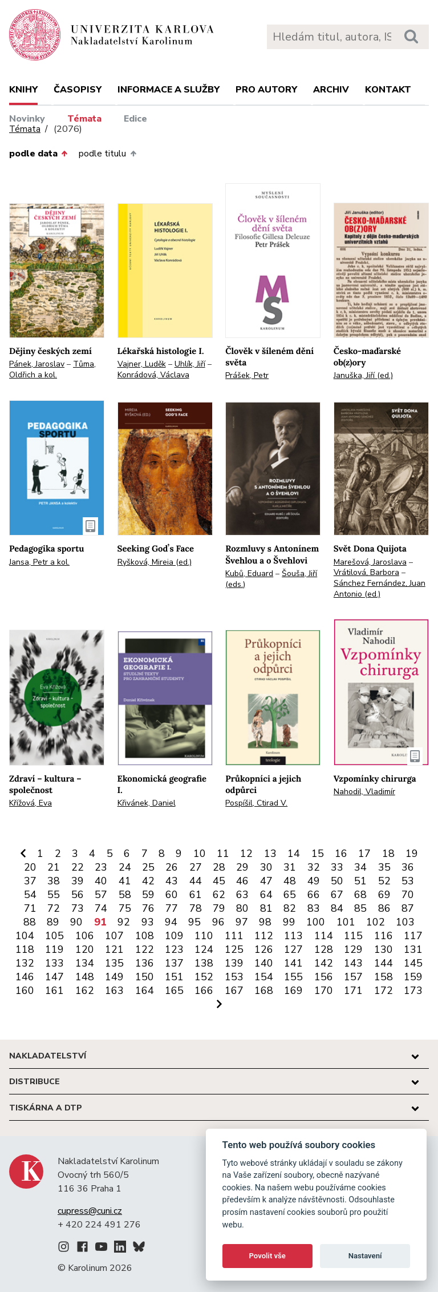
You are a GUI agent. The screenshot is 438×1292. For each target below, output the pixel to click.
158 (383, 977)
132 (24, 963)
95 (194, 922)
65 (289, 894)
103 (405, 922)
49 (313, 881)
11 (223, 853)
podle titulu (107, 153)
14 (293, 853)
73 (77, 908)
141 (293, 963)
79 (219, 908)
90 (76, 922)
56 (77, 894)
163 (114, 990)
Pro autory (266, 89)
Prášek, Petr (247, 375)
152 (203, 977)
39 (77, 881)
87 (408, 908)
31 (289, 867)
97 (242, 922)
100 (315, 922)
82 (289, 908)
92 (123, 922)
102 (375, 922)
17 (364, 853)
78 (195, 908)
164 (144, 990)
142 (323, 963)
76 (148, 908)
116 (383, 936)
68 (360, 894)
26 (171, 867)
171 (353, 990)
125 (234, 949)
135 (114, 963)
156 (323, 977)
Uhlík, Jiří (190, 364)
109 (174, 936)
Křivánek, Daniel (146, 803)
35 (384, 867)
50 (337, 881)
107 (114, 936)
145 (413, 963)
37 (30, 881)
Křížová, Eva (30, 803)
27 (195, 867)
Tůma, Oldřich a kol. (52, 369)
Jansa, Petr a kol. (39, 562)
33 (337, 867)
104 (24, 936)
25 (148, 867)
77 (171, 908)
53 (408, 881)
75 (125, 908)
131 (413, 949)
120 (84, 949)
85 (360, 908)
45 (219, 881)
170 (323, 990)
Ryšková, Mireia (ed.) (154, 562)
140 (263, 963)
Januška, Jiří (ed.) (363, 375)
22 (77, 867)
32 (313, 867)
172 (383, 990)
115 (353, 936)
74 (101, 908)
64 (266, 894)
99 (289, 922)
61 (195, 894)
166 (203, 990)
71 (30, 908)
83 (313, 908)
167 (234, 990)
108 (144, 936)
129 (353, 949)
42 (148, 881)
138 (203, 963)
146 (24, 977)
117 (413, 936)
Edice (135, 118)
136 (144, 963)
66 (313, 894)
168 (263, 990)
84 (337, 908)
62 (219, 894)
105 (54, 936)
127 (293, 949)
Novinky (27, 118)
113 (293, 936)
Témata (84, 118)
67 (337, 894)
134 (84, 963)
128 (323, 949)
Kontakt (388, 89)
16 (341, 853)
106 (84, 936)
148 (84, 977)
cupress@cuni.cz (90, 1211)
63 (242, 894)
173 (413, 990)
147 (54, 977)
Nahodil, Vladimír (364, 791)
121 (114, 949)
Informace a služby (168, 89)
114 (323, 936)
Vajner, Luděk (141, 364)
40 (101, 881)
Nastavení (365, 1255)
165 (174, 990)
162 (84, 990)
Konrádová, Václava (153, 374)
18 (388, 853)
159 (413, 977)
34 (360, 867)
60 (171, 894)
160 (24, 990)
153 (234, 977)
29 (242, 867)
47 (266, 881)
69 (384, 894)
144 (383, 963)
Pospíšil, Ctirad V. (256, 803)
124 (203, 949)
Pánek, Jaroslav (36, 364)
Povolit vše (267, 1255)
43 (171, 881)
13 (270, 853)
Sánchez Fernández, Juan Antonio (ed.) (379, 588)
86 (384, 908)
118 (24, 949)
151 (174, 977)
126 (263, 949)
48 (289, 881)
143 (353, 963)
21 (53, 867)
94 (171, 922)
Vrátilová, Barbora (366, 572)
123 (174, 949)
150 (144, 977)
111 (234, 936)
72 (53, 908)
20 (30, 867)
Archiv (331, 89)
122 (144, 949)
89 (53, 922)
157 (353, 977)
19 (411, 853)
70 (408, 894)
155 (293, 977)
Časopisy (78, 89)
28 (219, 867)
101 (345, 922)
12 (246, 853)
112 (263, 936)
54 (30, 894)
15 (317, 853)
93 (147, 922)
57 (101, 894)
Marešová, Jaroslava (370, 562)
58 (125, 894)
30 (266, 867)
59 (148, 894)
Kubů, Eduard (249, 573)
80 (242, 908)
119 (54, 949)
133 (54, 963)
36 (408, 867)
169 (293, 990)
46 (242, 881)
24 (125, 867)
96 (218, 922)
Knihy (23, 89)
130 (383, 949)
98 (265, 922)
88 (29, 922)
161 (54, 990)
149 (114, 977)
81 (266, 908)
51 (360, 881)
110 (203, 936)
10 (199, 853)
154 (263, 977)
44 (195, 881)
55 (53, 894)
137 (174, 963)
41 (125, 881)
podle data (38, 153)
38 (53, 881)
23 (101, 867)
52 (384, 881)
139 (234, 963)
